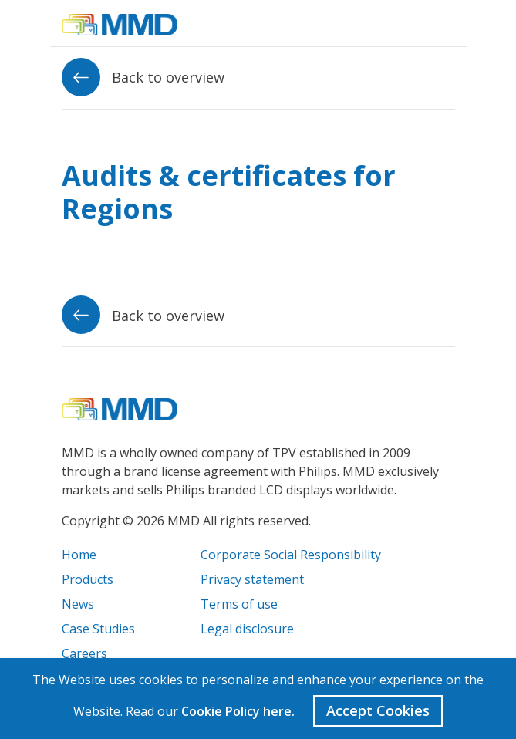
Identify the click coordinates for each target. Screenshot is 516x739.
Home (79, 554)
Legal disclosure (247, 628)
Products (87, 579)
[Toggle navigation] (443, 23)
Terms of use (239, 604)
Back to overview (143, 77)
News (78, 604)
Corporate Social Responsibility (291, 554)
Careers (84, 653)
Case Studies (98, 628)
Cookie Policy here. (238, 711)
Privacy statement (252, 579)
